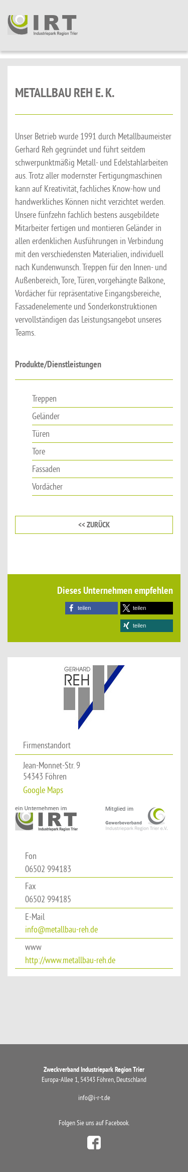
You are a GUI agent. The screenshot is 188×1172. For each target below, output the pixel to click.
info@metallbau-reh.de (61, 929)
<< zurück (94, 524)
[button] (91, 608)
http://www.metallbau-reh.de (70, 960)
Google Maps (43, 790)
